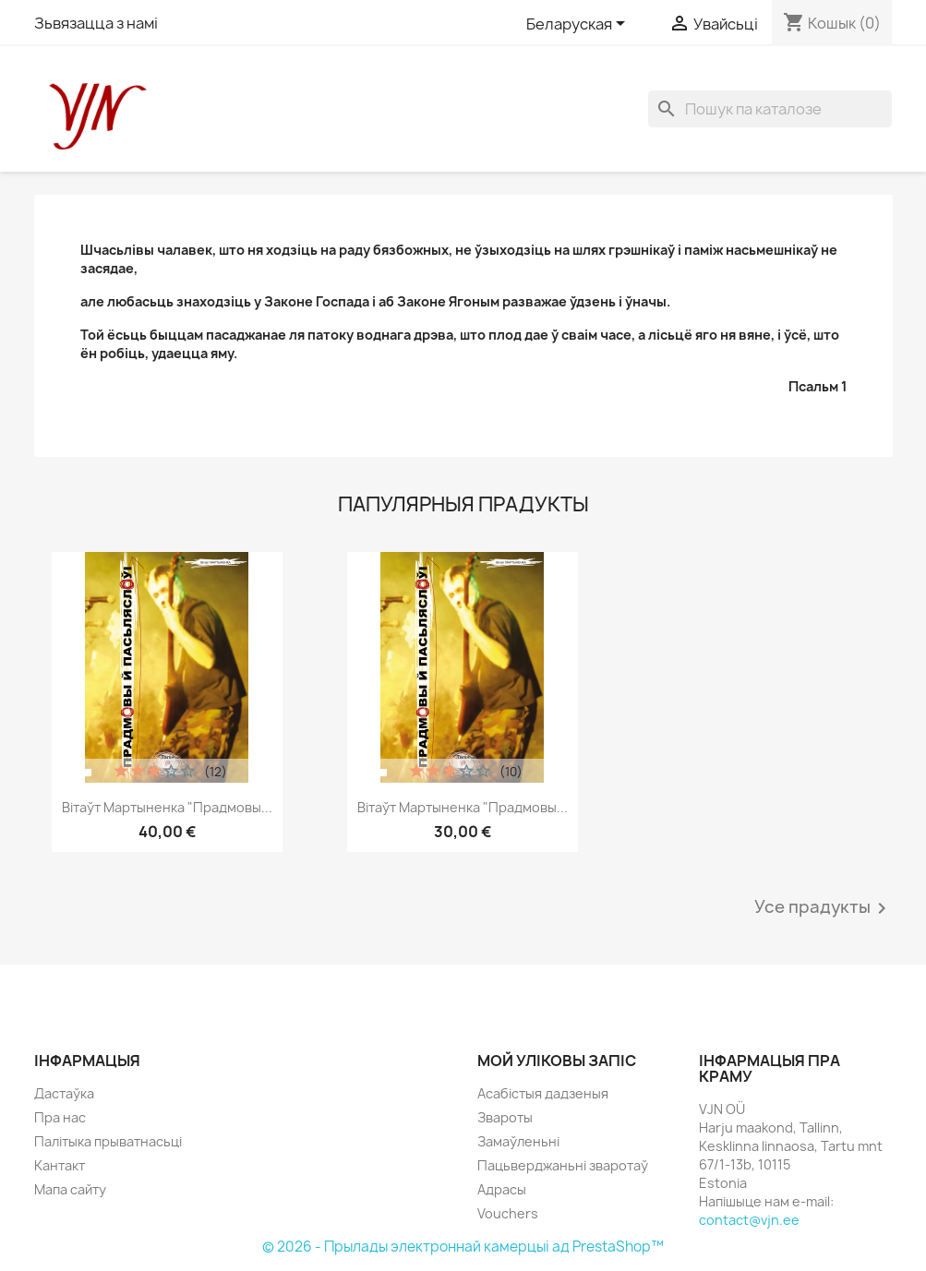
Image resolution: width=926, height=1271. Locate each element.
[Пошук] (770, 108)
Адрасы (501, 1189)
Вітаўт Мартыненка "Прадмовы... (167, 807)
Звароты (505, 1117)
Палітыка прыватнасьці (108, 1141)
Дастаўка (64, 1093)
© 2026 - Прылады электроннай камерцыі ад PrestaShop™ (463, 1246)
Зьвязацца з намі (96, 23)
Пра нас (60, 1117)
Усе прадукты (823, 908)
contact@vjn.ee (749, 1220)
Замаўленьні (518, 1141)
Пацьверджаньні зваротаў (562, 1165)
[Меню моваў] (578, 25)
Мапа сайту (70, 1189)
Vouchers (507, 1213)
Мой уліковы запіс (556, 1060)
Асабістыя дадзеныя (542, 1093)
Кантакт (59, 1165)
